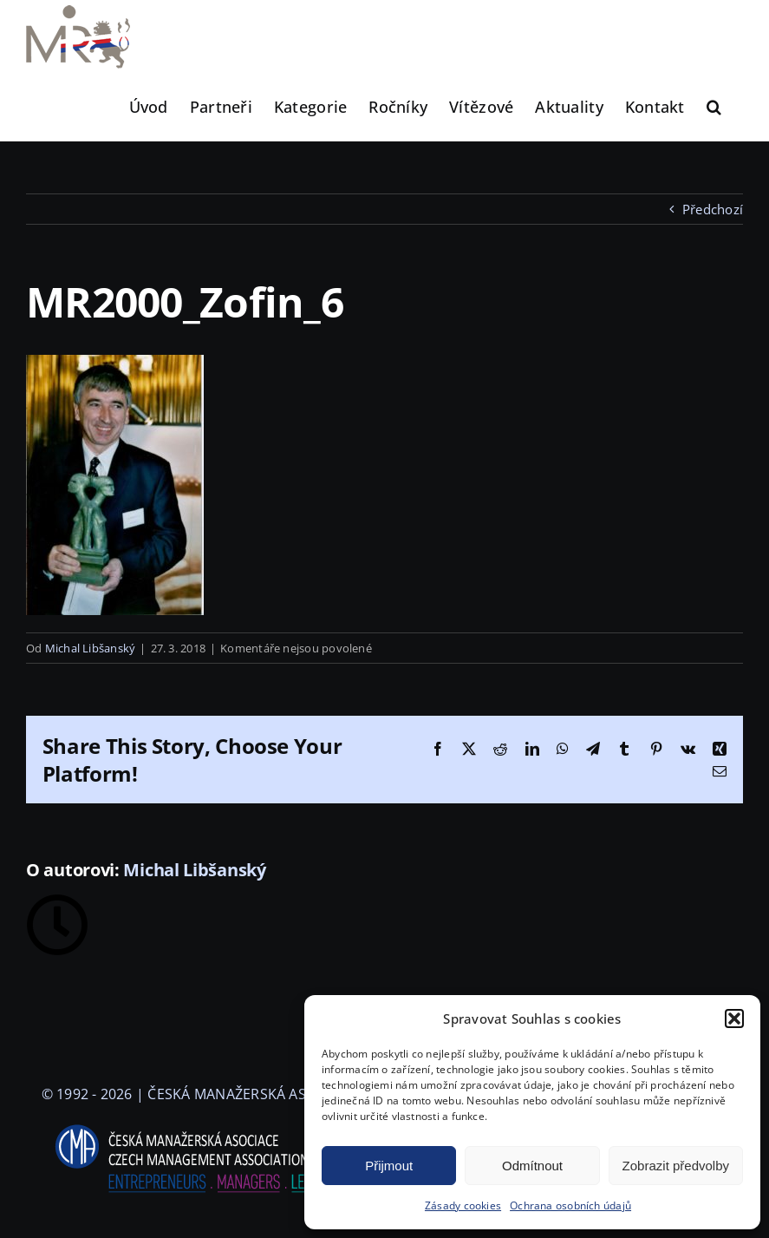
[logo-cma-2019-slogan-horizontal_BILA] (197, 1125)
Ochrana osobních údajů (570, 1205)
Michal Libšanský (90, 648)
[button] (734, 1018)
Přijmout (389, 1165)
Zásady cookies (463, 1205)
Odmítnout (532, 1165)
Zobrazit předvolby (675, 1165)
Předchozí (712, 209)
